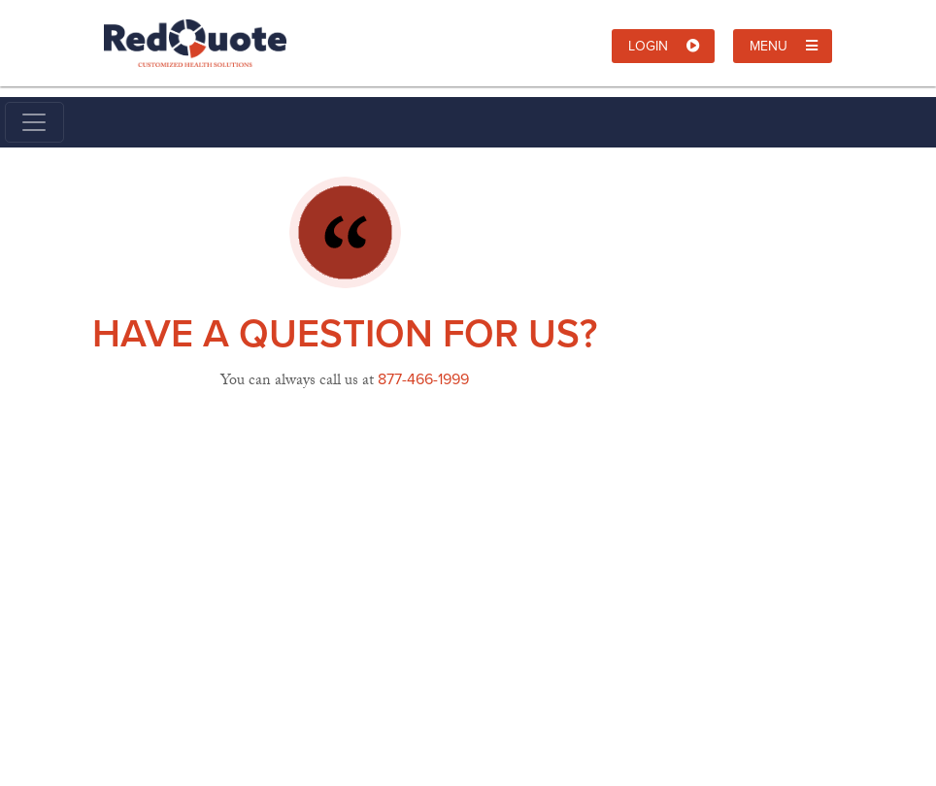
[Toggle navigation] (34, 122)
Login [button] (664, 46)
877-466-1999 (423, 379)
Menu (784, 46)
